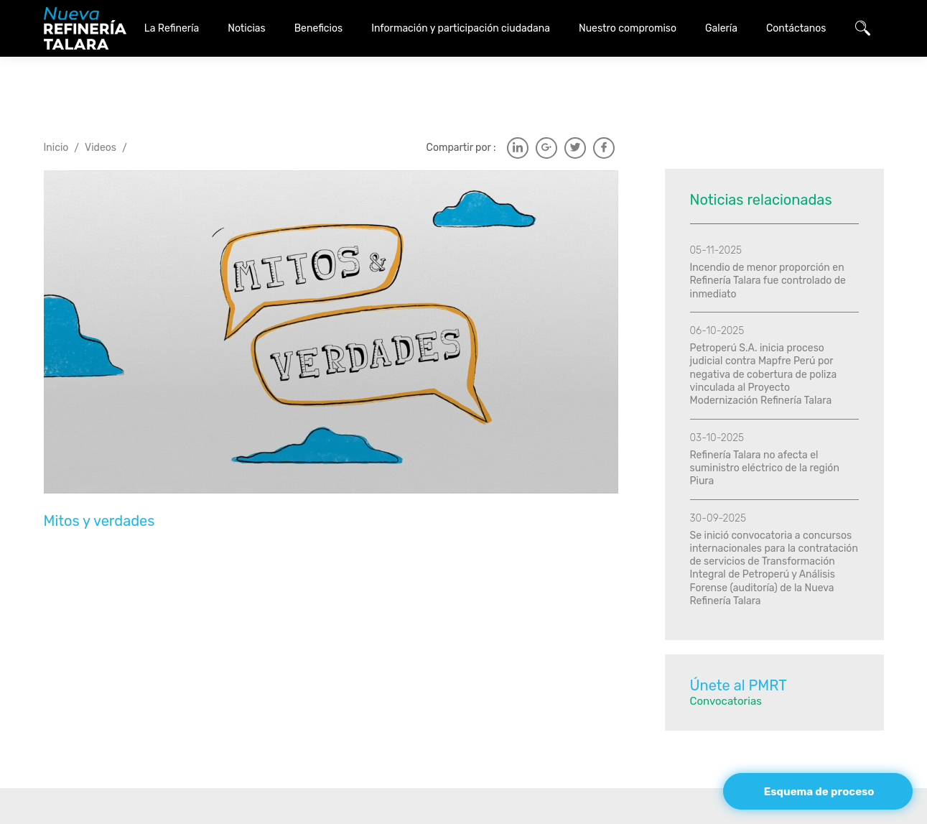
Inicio (56, 112)
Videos (100, 112)
